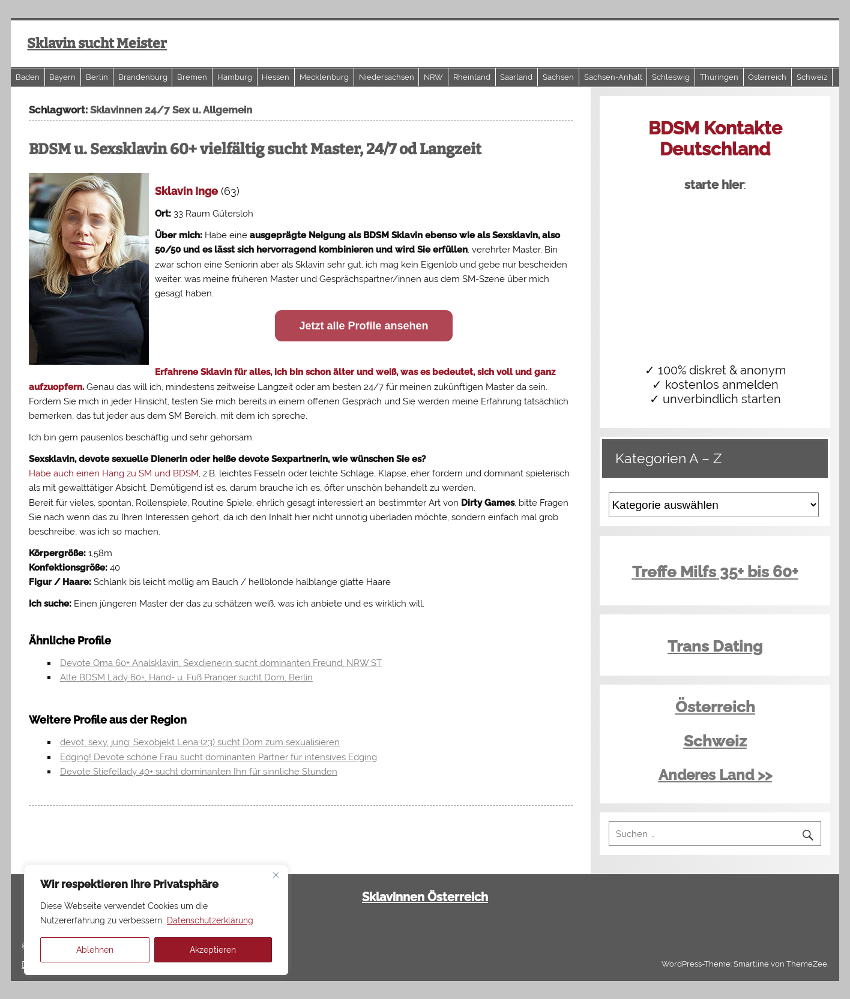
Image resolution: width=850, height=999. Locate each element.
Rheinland (471, 77)
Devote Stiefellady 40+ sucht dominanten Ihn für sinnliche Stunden (198, 771)
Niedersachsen (386, 77)
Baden (28, 77)
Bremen (192, 77)
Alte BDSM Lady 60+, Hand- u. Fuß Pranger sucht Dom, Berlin (186, 677)
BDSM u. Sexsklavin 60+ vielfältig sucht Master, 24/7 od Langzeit (255, 149)
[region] (156, 920)
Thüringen (719, 77)
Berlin (97, 77)
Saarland (516, 77)
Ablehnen (94, 950)
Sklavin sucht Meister (97, 43)
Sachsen (558, 77)
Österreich (767, 77)
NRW (433, 77)
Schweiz (812, 77)
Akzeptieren (213, 950)
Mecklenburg (324, 77)
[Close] (275, 875)
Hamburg (234, 77)
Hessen (275, 77)
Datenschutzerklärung (210, 920)
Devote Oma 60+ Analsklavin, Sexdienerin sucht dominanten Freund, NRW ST (221, 663)
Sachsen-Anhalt (613, 77)
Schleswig (671, 77)
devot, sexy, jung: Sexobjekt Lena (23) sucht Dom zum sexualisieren (200, 742)
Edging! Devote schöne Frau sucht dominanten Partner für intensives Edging (218, 757)
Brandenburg (142, 77)
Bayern (62, 77)
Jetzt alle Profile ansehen (363, 326)
